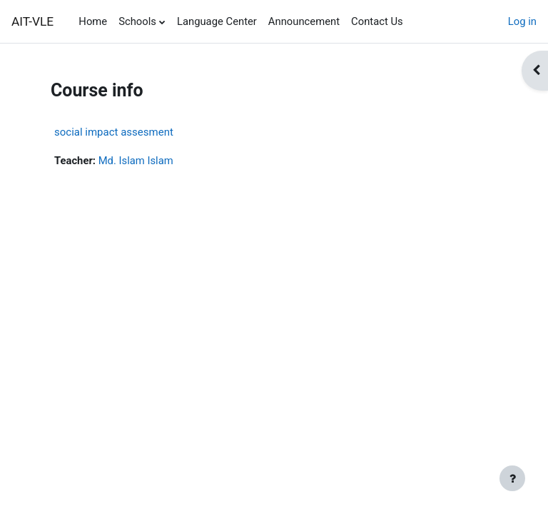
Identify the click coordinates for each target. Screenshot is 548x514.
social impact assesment (113, 132)
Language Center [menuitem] (217, 21)
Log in (522, 21)
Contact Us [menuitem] (377, 21)
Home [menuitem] (92, 21)
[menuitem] (414, 21)
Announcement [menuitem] (304, 21)
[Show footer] (512, 478)
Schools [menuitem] (137, 21)
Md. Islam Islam (135, 160)
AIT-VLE (32, 21)
